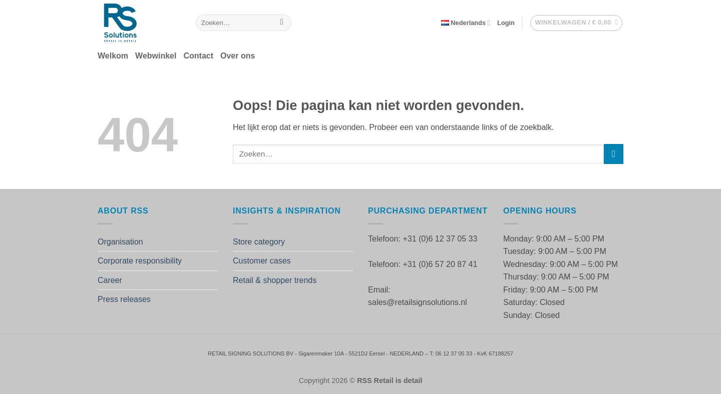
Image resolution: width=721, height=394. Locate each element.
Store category (259, 242)
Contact (198, 56)
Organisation (120, 242)
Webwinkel (155, 56)
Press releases (124, 299)
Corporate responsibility (140, 260)
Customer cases (262, 260)
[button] (506, 23)
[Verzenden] (281, 23)
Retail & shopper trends (274, 280)
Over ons (237, 56)
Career (110, 280)
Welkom (113, 56)
